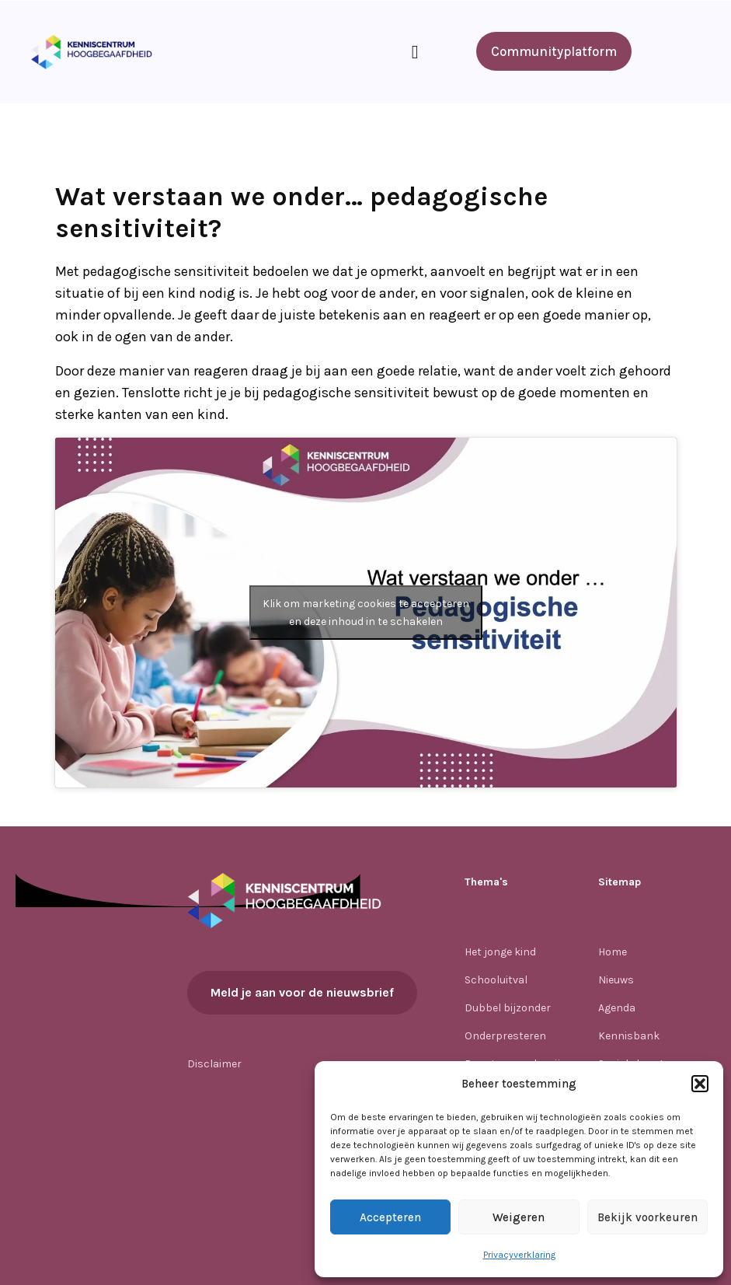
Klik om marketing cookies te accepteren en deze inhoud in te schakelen (366, 612)
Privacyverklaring (519, 1254)
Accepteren (390, 1217)
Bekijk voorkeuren (647, 1217)
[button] (700, 1083)
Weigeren (519, 1217)
